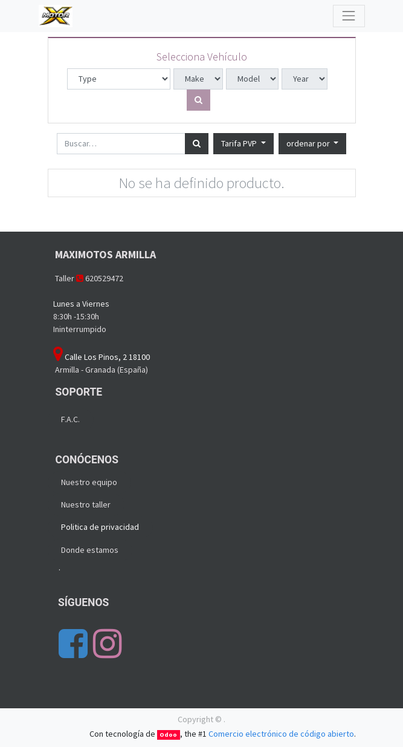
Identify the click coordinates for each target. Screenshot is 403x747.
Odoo (168, 735)
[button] (313, 143)
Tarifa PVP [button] (240, 143)
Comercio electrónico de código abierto (281, 733)
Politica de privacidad (100, 526)
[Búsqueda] (196, 143)
